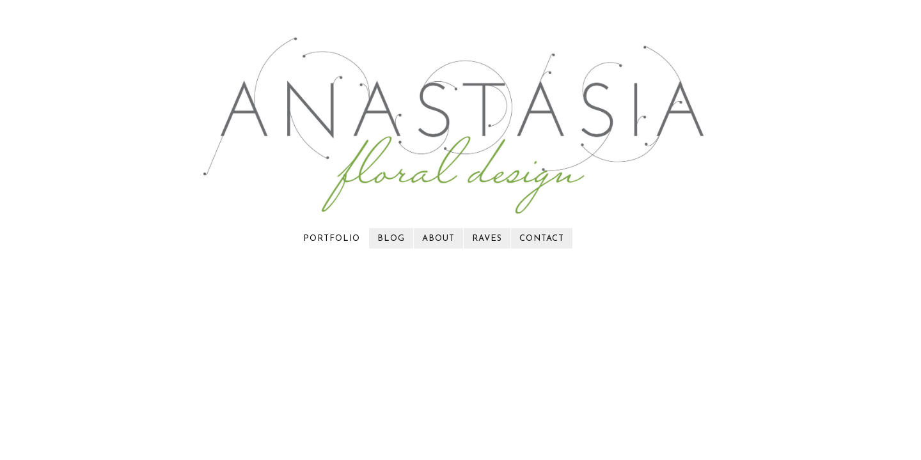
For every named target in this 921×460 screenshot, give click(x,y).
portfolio (331, 238)
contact (541, 238)
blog (391, 238)
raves (487, 238)
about (438, 238)
